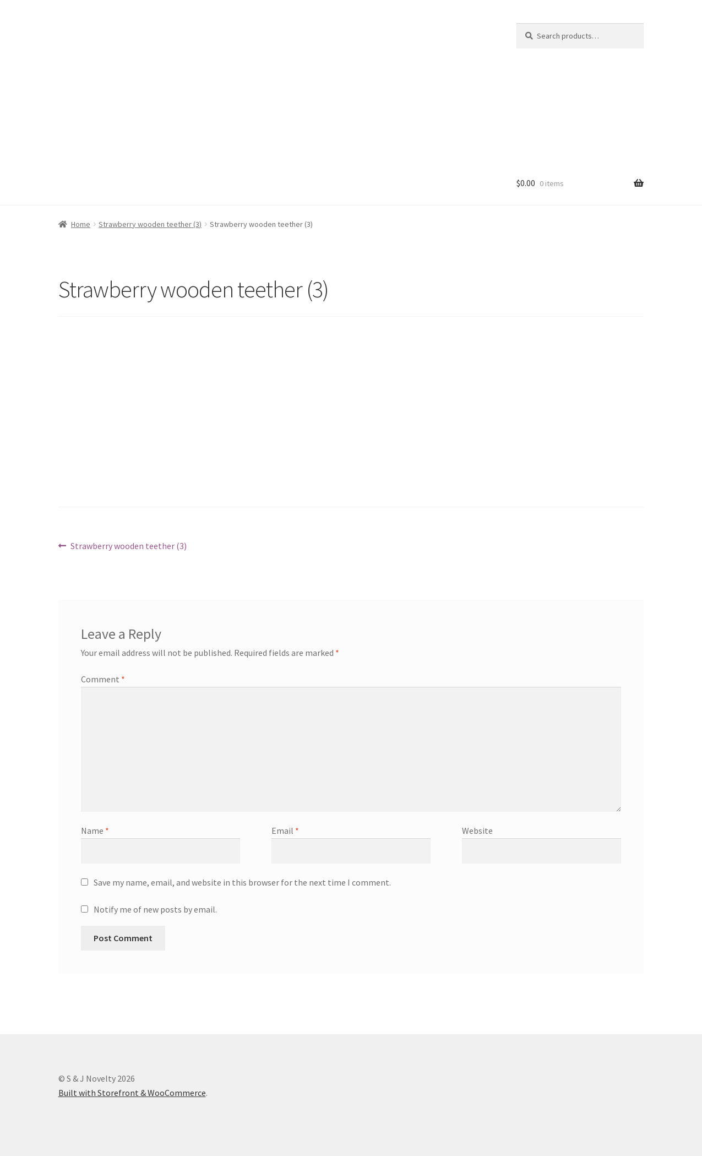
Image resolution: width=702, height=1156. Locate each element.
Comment (103, 679)
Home (80, 224)
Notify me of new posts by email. (155, 909)
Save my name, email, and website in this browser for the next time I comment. (242, 882)
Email (285, 830)
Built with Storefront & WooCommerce (132, 1092)
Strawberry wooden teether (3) (150, 224)
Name (95, 830)
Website (477, 830)
